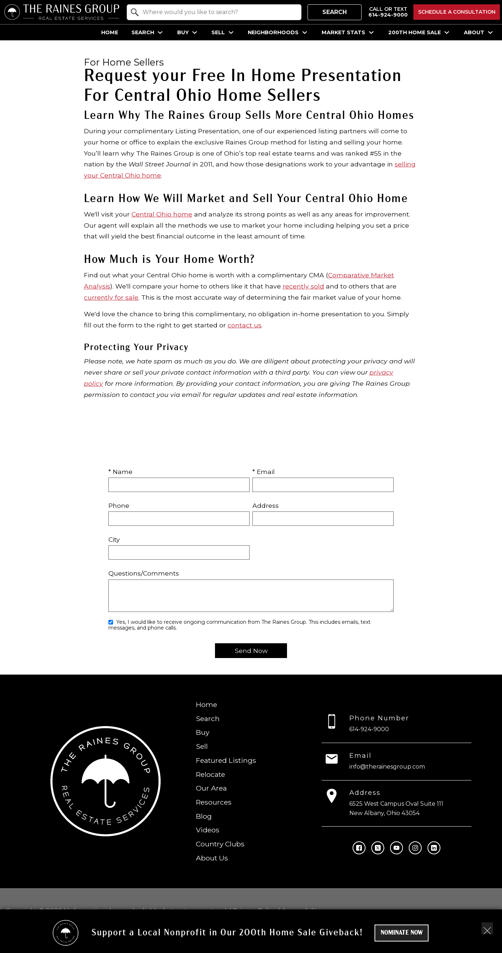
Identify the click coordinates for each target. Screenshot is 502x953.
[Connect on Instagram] (415, 847)
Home (109, 32)
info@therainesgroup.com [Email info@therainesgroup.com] (387, 766)
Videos (207, 830)
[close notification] (487, 928)
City (114, 539)
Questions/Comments (143, 573)
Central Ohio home (161, 214)
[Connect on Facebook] (359, 847)
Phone (118, 505)
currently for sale (111, 297)
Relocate (210, 774)
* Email (263, 471)
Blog (204, 816)
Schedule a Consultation (457, 12)
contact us (244, 325)
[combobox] (214, 12)
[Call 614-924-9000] (388, 12)
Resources (214, 802)
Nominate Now (402, 933)
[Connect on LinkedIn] (433, 847)
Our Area (211, 788)
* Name (120, 471)
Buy (202, 732)
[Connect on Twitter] (377, 847)
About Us (212, 858)
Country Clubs (220, 844)
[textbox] (218, 12)
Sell (202, 746)
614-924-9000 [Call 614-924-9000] (369, 729)
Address (265, 505)
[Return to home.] (61, 12)
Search (334, 12)
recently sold (303, 286)
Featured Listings (226, 760)
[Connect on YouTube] (396, 847)
